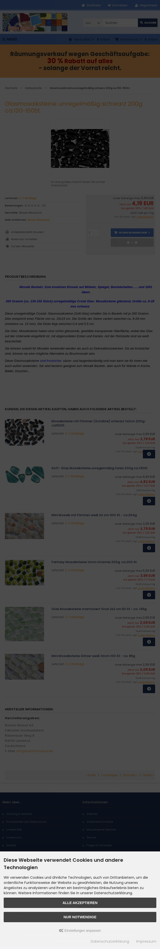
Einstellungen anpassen (80, 931)
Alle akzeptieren (80, 903)
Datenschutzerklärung (110, 941)
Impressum (146, 941)
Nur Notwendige (79, 917)
